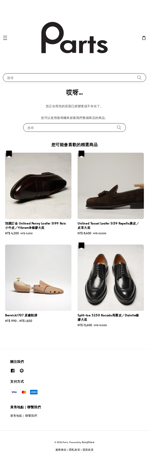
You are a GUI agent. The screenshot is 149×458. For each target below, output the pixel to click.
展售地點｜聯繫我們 (23, 415)
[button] (5, 37)
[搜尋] (139, 77)
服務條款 (61, 449)
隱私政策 (74, 449)
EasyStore (88, 442)
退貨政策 (88, 449)
